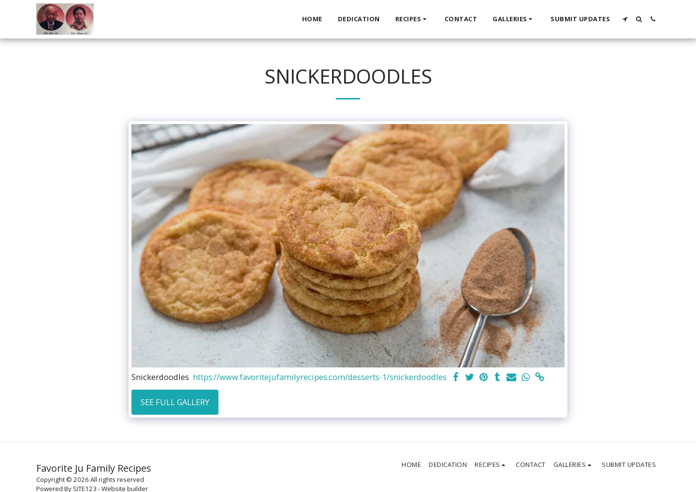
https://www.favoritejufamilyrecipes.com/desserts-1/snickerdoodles (320, 377)
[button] (412, 19)
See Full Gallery (175, 402)
